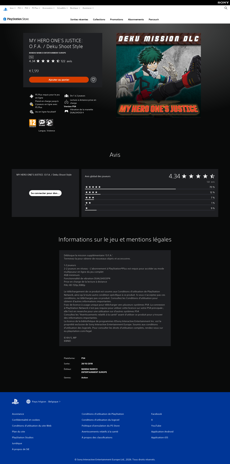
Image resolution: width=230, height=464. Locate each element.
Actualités (61, 8)
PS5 (19, 8)
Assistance (87, 8)
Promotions (116, 16)
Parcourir (154, 16)
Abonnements (136, 16)
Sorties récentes (79, 16)
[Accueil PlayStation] (5, 8)
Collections (99, 16)
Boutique (74, 8)
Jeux (12, 8)
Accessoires (47, 8)
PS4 (26, 8)
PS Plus (35, 8)
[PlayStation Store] (16, 16)
